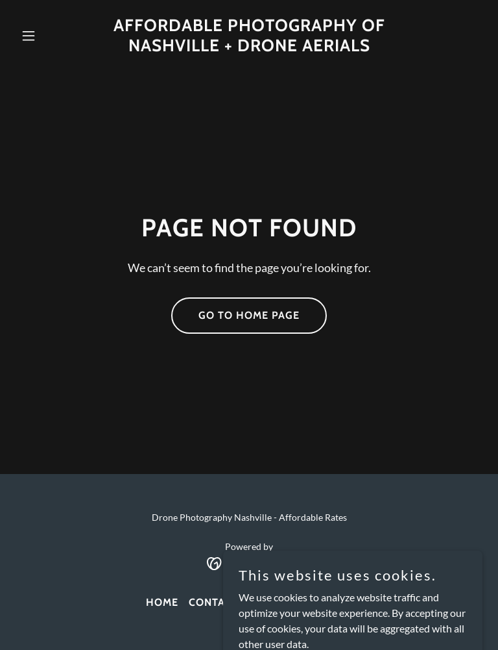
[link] (249, 47)
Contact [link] (214, 602)
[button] (51, 36)
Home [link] (162, 602)
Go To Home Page (249, 315)
